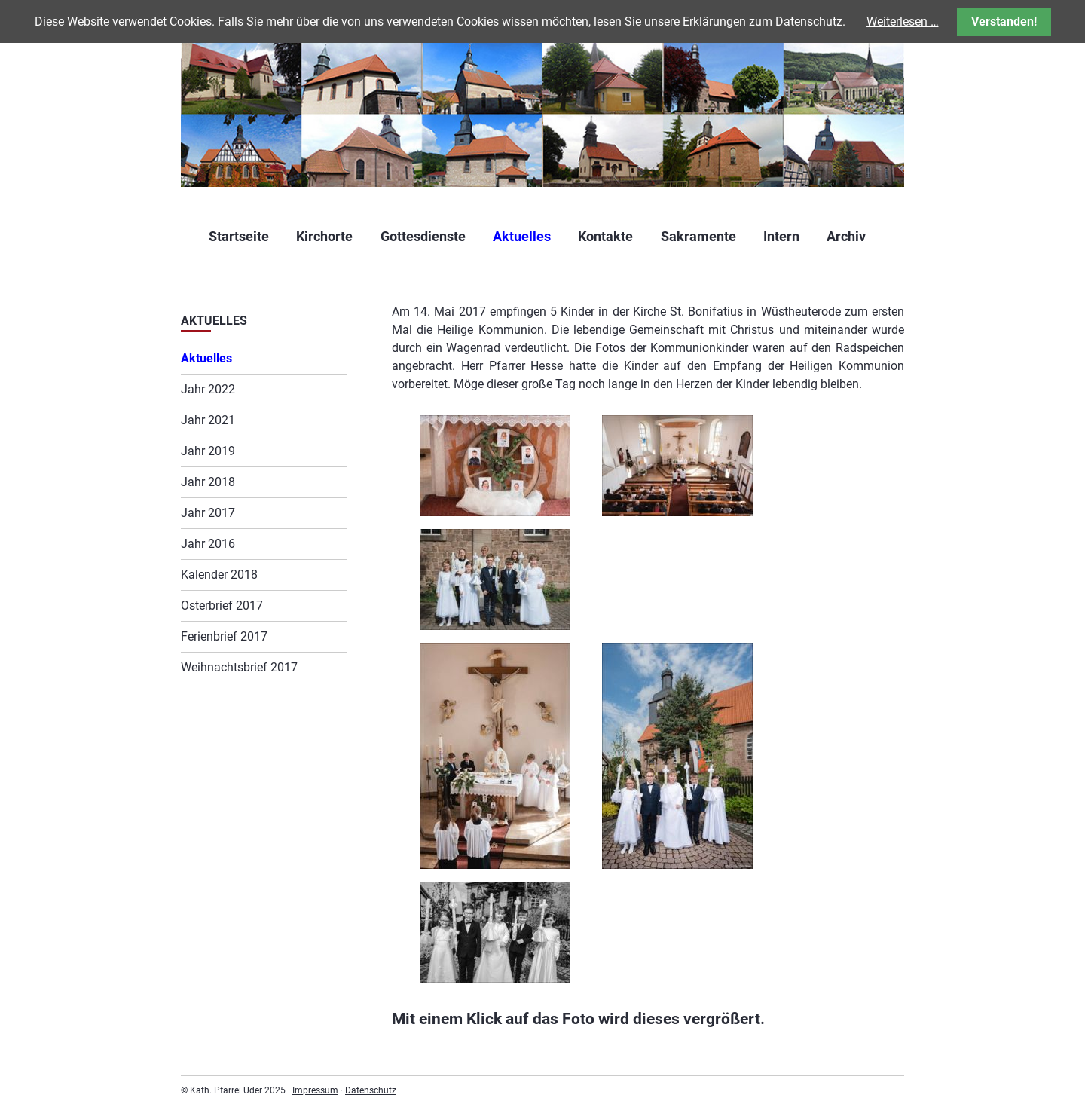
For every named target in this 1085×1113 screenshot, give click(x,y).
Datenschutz (370, 1090)
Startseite (239, 236)
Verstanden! (1004, 21)
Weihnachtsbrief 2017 (239, 667)
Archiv (846, 236)
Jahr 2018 (208, 482)
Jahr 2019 (208, 451)
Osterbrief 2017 (222, 605)
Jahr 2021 (208, 420)
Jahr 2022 (208, 389)
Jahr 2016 (208, 544)
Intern (781, 236)
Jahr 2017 (208, 513)
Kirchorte (324, 236)
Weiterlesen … (902, 21)
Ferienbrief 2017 (224, 636)
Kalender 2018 (219, 574)
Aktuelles (522, 236)
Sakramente (698, 236)
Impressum (315, 1090)
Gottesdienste (423, 236)
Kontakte (605, 236)
